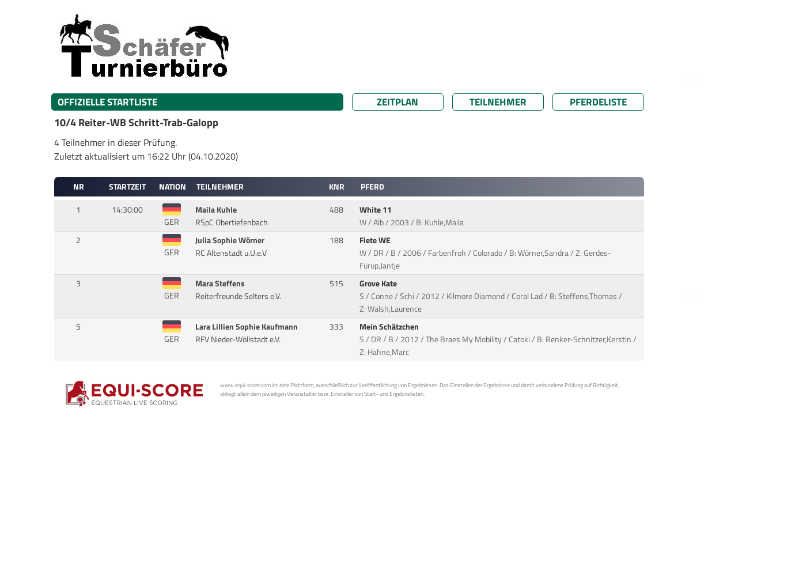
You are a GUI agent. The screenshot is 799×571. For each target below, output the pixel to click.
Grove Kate (379, 283)
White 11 (376, 209)
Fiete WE (375, 240)
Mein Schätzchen (390, 326)
